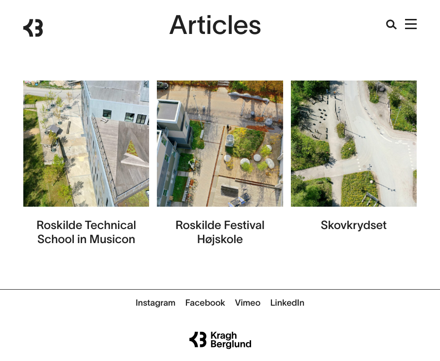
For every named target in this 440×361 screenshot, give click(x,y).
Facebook (205, 303)
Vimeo (248, 303)
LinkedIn (287, 303)
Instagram (155, 303)
